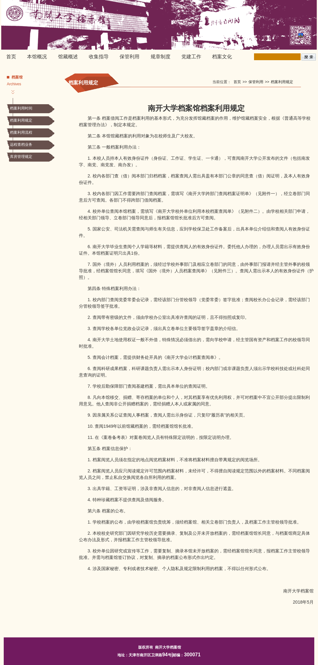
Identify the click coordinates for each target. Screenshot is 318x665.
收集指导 (99, 56)
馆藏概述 (68, 56)
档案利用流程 (21, 132)
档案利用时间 (21, 108)
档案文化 (222, 56)
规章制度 (160, 56)
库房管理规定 (21, 156)
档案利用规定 (21, 120)
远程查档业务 (21, 144)
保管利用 (129, 56)
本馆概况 (37, 56)
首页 (11, 56)
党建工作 (191, 56)
